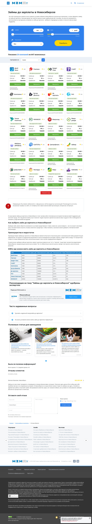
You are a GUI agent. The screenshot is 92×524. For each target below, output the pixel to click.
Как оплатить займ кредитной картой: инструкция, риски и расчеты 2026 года (45, 345)
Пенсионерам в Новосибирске (16, 432)
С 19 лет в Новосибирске (66, 432)
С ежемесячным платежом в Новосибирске (20, 439)
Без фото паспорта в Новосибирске (18, 449)
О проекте (10, 469)
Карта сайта (30, 473)
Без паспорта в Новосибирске (41, 451)
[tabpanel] (20, 341)
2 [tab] (35, 455)
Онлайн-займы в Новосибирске (42, 437)
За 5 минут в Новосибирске (41, 446)
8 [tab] (50, 455)
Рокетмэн (13, 258)
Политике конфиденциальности (69, 521)
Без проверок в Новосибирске (67, 442)
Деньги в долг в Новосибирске (67, 446)
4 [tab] (40, 455)
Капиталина (14, 266)
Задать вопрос (73, 297)
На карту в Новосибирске (15, 430)
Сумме (24, 60)
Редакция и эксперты (29, 469)
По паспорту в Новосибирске (67, 444)
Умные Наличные (16, 276)
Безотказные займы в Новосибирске (69, 449)
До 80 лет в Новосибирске (40, 444)
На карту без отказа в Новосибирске (69, 434)
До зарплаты (14, 271)
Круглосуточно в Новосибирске (67, 439)
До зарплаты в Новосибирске (16, 442)
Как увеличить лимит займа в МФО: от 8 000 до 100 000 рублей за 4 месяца (71, 344)
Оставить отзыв (12, 374)
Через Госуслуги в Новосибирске (17, 446)
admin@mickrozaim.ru (78, 516)
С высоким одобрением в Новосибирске (44, 449)
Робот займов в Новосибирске (41, 439)
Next (86, 440)
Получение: (16, 40)
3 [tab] (37, 455)
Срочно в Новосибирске (65, 430)
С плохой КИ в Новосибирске (67, 451)
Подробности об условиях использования (58, 501)
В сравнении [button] (79, 3)
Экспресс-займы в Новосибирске (17, 451)
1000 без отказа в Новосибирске (68, 437)
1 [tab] (32, 455)
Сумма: (15, 30)
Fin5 (12, 273)
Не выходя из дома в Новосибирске (43, 442)
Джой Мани (14, 255)
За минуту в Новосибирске (40, 434)
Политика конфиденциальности (16, 473)
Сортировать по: (14, 60)
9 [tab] (52, 455)
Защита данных (42, 469)
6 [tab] (45, 455)
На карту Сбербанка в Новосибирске (43, 430)
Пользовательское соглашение (57, 469)
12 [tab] (59, 455)
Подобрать (63, 43)
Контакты (18, 469)
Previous (6, 440)
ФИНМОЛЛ (14, 279)
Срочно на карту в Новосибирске (42, 432)
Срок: (50, 30)
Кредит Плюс (14, 260)
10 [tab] (54, 455)
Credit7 (13, 263)
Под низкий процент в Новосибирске (18, 434)
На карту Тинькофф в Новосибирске (18, 437)
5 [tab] (42, 455)
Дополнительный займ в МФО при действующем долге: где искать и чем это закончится (20, 345)
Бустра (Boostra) (15, 268)
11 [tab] (57, 455)
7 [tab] (47, 455)
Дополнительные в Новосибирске (17, 444)
